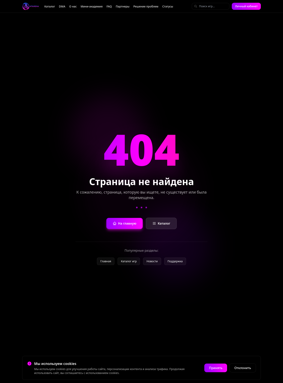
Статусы (167, 6)
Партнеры (123, 6)
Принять (215, 368)
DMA (62, 6)
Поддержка (175, 261)
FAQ (109, 6)
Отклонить (242, 368)
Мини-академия (92, 6)
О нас (73, 6)
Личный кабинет (246, 6)
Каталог (49, 6)
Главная (105, 261)
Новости (152, 261)
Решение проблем (145, 6)
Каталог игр (129, 261)
